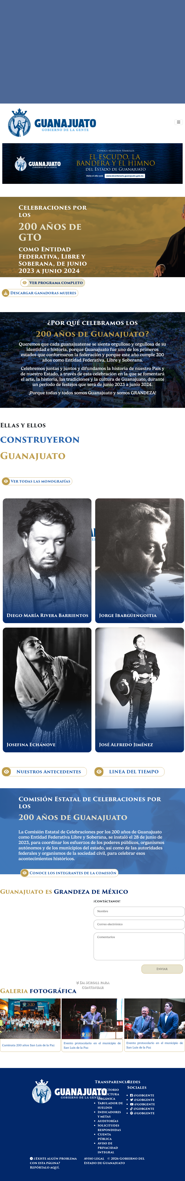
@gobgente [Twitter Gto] (142, 1100)
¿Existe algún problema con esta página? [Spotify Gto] (53, 1160)
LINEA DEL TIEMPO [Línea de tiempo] (127, 771)
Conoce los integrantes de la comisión (68, 873)
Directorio (108, 1089)
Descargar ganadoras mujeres (39, 293)
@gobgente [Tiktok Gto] (142, 1108)
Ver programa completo (52, 282)
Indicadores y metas (109, 1114)
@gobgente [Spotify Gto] (142, 1113)
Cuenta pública (105, 1136)
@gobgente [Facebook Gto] (142, 1095)
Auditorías (108, 1121)
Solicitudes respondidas (109, 1127)
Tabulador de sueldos (110, 1105)
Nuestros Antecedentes (41, 771)
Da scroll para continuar (92, 985)
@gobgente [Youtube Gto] (142, 1104)
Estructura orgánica (108, 1096)
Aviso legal (94, 1158)
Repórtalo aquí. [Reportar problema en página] (45, 1167)
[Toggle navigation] (179, 122)
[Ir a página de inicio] (58, 122)
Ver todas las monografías (36, 481)
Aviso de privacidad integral (108, 1148)
